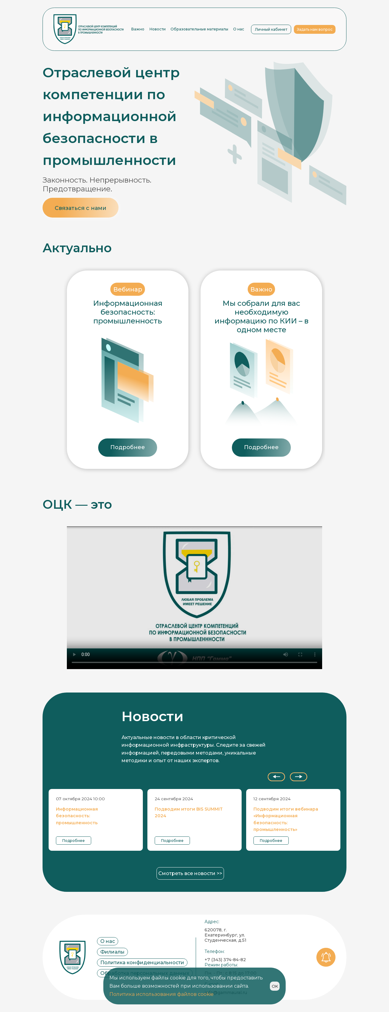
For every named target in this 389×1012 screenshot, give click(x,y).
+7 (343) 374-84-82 (225, 959)
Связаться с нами (80, 208)
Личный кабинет (271, 29)
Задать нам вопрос (314, 29)
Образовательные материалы (199, 29)
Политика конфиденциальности (142, 962)
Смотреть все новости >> (190, 873)
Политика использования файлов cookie (161, 994)
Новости (158, 29)
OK (275, 986)
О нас (238, 29)
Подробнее (127, 447)
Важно (137, 29)
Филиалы (112, 952)
